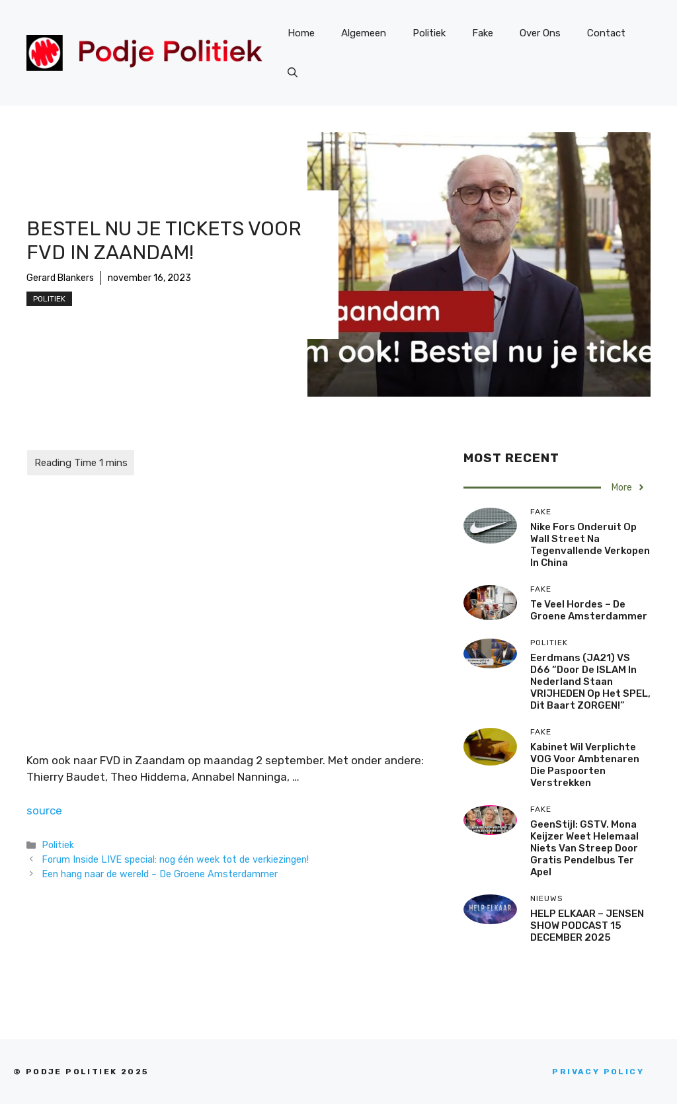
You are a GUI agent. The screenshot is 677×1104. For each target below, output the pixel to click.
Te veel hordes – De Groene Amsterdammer (588, 610)
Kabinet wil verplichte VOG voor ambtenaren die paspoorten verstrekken (584, 765)
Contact (606, 33)
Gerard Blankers (60, 278)
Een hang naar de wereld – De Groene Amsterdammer (160, 874)
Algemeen (363, 33)
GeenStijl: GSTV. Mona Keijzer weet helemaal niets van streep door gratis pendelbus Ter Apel (584, 848)
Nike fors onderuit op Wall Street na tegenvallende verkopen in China (590, 545)
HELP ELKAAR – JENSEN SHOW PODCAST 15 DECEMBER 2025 (587, 925)
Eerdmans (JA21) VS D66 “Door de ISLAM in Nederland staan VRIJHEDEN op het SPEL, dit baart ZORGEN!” (590, 681)
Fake (482, 33)
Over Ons (540, 33)
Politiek (429, 33)
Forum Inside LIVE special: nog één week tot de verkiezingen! (175, 859)
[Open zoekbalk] (292, 73)
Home (301, 33)
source (44, 810)
